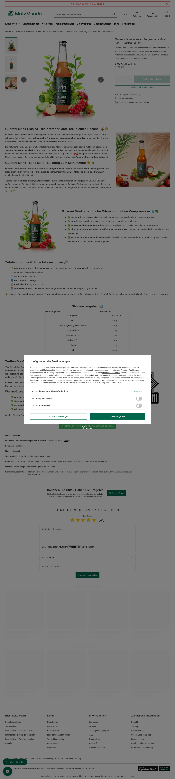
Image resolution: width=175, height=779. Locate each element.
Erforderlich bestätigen (58, 416)
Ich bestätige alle (117, 416)
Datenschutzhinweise (111, 373)
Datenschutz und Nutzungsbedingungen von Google (106, 375)
